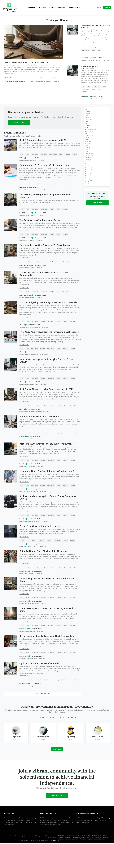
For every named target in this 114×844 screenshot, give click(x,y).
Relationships (89, 168)
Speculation (88, 176)
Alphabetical (72, 717)
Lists (26, 466)
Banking (21, 521)
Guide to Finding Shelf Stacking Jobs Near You (43, 551)
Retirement (88, 170)
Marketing (32, 466)
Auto (86, 109)
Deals (86, 121)
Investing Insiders (43, 737)
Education (88, 125)
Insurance (33, 160)
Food (86, 133)
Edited (11, 78)
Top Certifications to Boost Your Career (39, 219)
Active (62, 717)
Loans (24, 491)
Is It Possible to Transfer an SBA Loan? (39, 416)
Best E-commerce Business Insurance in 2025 (42, 139)
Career (26, 240)
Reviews (87, 172)
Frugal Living (89, 135)
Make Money (23, 658)
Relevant (50, 78)
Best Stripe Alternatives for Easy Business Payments (46, 443)
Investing (38, 411)
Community (31, 8)
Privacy (21, 836)
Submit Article (51, 837)
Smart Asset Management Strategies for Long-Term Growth (94, 67)
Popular (42, 717)
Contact (31, 836)
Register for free (19, 123)
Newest (52, 717)
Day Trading (71, 737)
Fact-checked (19, 78)
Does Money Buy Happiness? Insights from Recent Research (45, 196)
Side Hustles (88, 174)
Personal (48, 81)
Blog (16, 836)
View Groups (57, 749)
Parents (87, 164)
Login (99, 7)
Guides (32, 81)
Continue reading (8, 73)
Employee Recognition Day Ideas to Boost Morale (45, 245)
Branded (22, 540)
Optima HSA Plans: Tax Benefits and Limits (41, 663)
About (12, 836)
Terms (26, 836)
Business (83, 60)
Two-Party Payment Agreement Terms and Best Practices (95, 26)
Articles (51, 8)
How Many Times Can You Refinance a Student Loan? (46, 471)
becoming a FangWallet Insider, (99, 818)
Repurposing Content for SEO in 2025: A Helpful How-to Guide (48, 579)
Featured (42, 8)
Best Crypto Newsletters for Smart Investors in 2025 (46, 389)
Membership (61, 8)
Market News (95, 99)
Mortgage (88, 160)
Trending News (89, 184)
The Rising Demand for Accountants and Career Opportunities (44, 273)
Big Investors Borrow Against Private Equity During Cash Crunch (48, 497)
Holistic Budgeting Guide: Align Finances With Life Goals (26, 62)
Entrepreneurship (92, 60)
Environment (89, 131)
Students (35, 491)
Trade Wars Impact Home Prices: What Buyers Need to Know (47, 609)
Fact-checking (43, 154)
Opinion (42, 81)
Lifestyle (37, 81)
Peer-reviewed (35, 78)
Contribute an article (11, 818)
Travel (35, 658)
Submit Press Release (48, 836)
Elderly (87, 127)
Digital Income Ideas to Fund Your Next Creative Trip (46, 635)
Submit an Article (75, 8)
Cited (6, 78)
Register (107, 7)
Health (87, 139)
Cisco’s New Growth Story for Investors (39, 526)
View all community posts (42, 694)
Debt (26, 439)
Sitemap (37, 836)
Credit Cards (89, 117)
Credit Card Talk (97, 737)
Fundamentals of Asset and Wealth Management (44, 165)
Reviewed (56, 78)
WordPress (53, 840)
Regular (43, 78)
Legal (99, 60)
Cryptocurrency (29, 411)
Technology (34, 546)
